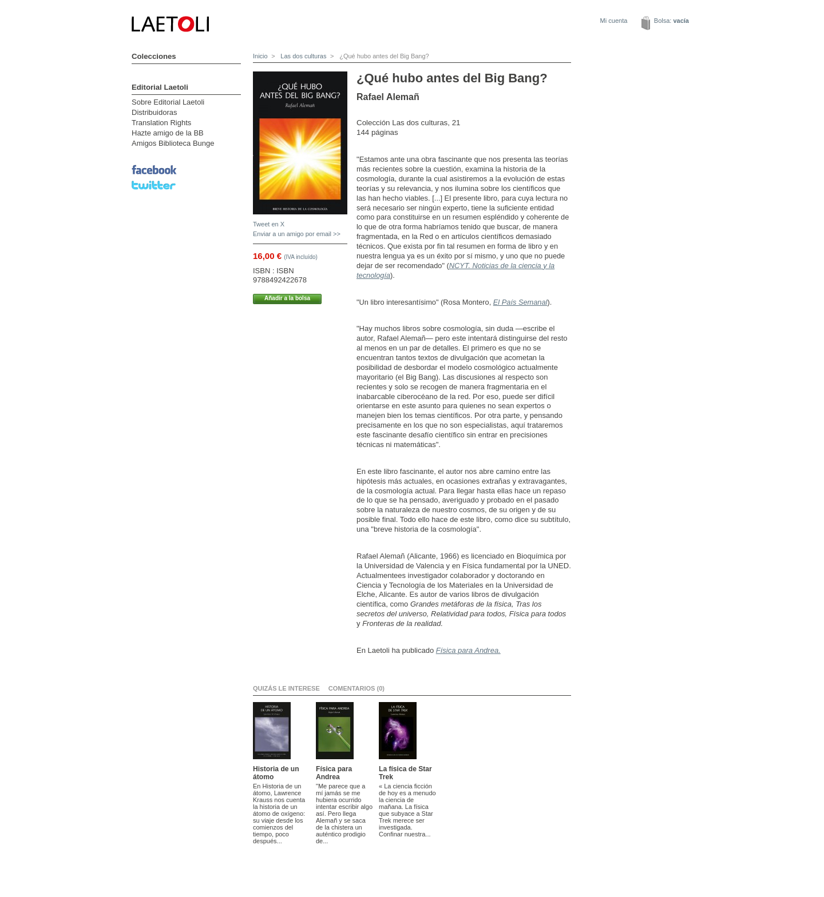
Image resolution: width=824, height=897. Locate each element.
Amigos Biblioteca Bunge (173, 143)
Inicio (260, 56)
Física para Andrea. (468, 650)
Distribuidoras (154, 112)
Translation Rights (161, 122)
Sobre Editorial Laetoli (168, 102)
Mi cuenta (614, 20)
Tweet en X (268, 224)
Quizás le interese (286, 688)
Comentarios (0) (356, 688)
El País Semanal (520, 302)
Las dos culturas (302, 56)
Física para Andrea (334, 773)
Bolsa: (671, 20)
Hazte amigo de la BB (168, 133)
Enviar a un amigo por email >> (296, 233)
